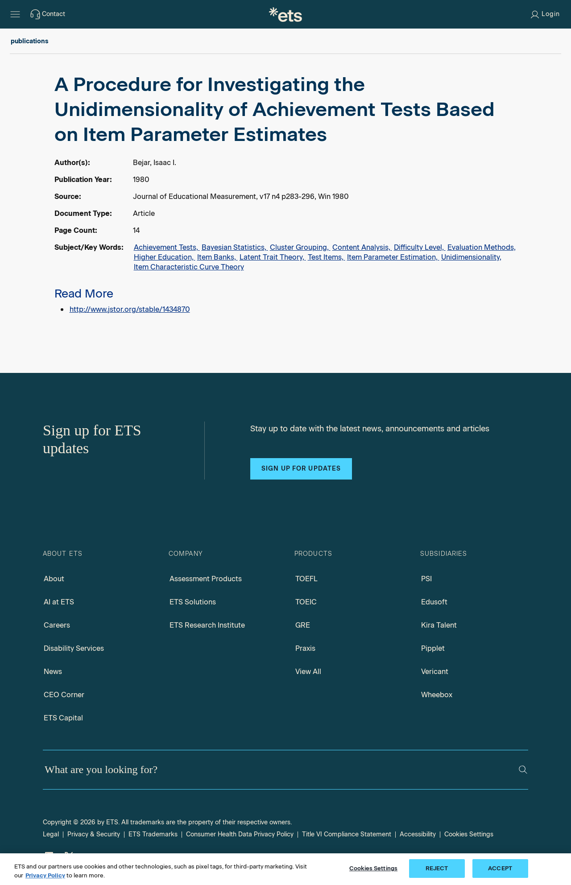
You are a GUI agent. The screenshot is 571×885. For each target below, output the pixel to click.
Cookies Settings (468, 834)
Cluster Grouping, (300, 247)
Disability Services (74, 648)
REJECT (437, 868)
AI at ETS (59, 602)
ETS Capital (63, 718)
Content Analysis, (362, 247)
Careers (57, 625)
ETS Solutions (193, 602)
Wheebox (436, 695)
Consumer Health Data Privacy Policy (240, 834)
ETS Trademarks (153, 834)
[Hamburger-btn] (15, 14)
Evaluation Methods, (481, 247)
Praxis (305, 648)
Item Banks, (217, 257)
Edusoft (434, 602)
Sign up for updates (301, 468)
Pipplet (433, 648)
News (53, 671)
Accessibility (418, 834)
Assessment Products (206, 579)
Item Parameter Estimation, (393, 257)
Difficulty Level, (420, 247)
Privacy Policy (45, 875)
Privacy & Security (93, 834)
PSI (426, 579)
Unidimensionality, (471, 257)
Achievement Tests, (167, 247)
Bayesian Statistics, (235, 247)
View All (308, 671)
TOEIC (306, 602)
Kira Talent (439, 625)
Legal (51, 834)
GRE (302, 625)
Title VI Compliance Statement (346, 834)
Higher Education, (164, 257)
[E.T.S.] (285, 14)
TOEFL (306, 579)
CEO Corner (64, 695)
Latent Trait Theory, (273, 257)
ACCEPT (500, 868)
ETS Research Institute (207, 625)
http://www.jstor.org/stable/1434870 (130, 309)
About (54, 579)
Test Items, (326, 257)
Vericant (434, 671)
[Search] (523, 770)
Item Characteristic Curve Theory (189, 267)
